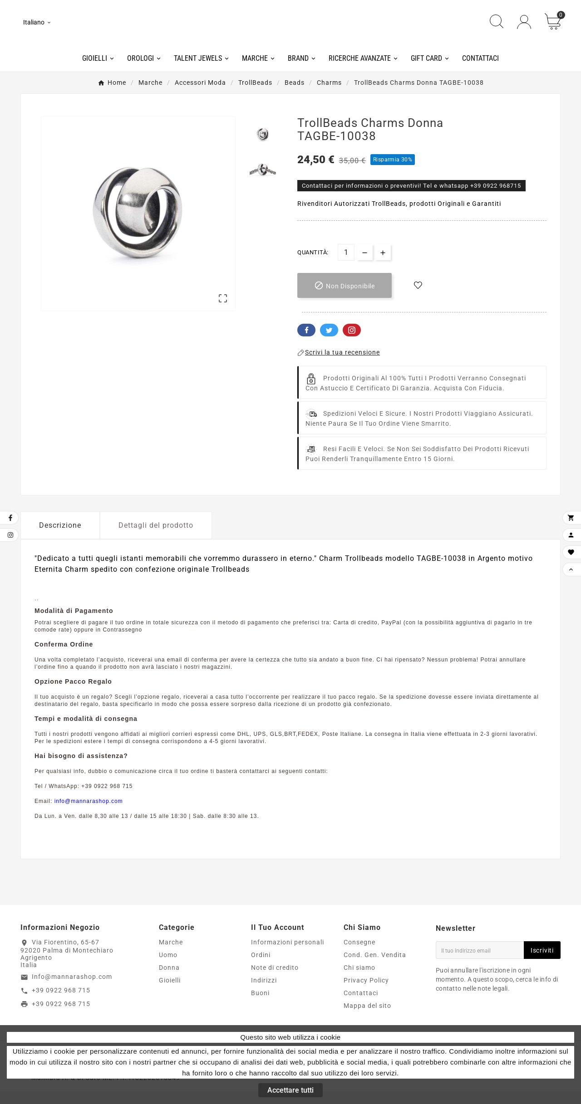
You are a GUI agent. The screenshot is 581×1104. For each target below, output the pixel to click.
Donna (169, 980)
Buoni (260, 1006)
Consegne (359, 955)
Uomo (168, 968)
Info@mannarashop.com (72, 989)
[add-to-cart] (344, 298)
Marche (171, 955)
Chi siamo (359, 980)
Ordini (261, 968)
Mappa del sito (367, 1018)
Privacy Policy (366, 993)
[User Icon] (524, 28)
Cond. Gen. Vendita (375, 968)
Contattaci (361, 1006)
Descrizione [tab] (60, 538)
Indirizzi (264, 993)
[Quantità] (346, 265)
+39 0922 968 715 (61, 1003)
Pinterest (352, 342)
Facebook (306, 342)
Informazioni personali (287, 955)
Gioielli (170, 993)
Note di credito (275, 980)
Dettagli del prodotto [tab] (155, 538)
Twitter (329, 342)
